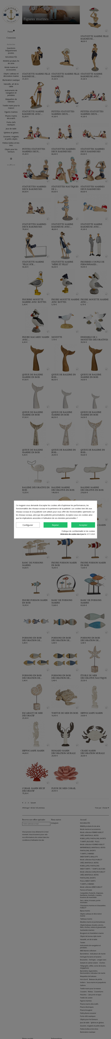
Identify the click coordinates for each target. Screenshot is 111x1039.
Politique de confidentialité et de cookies (78, 531)
